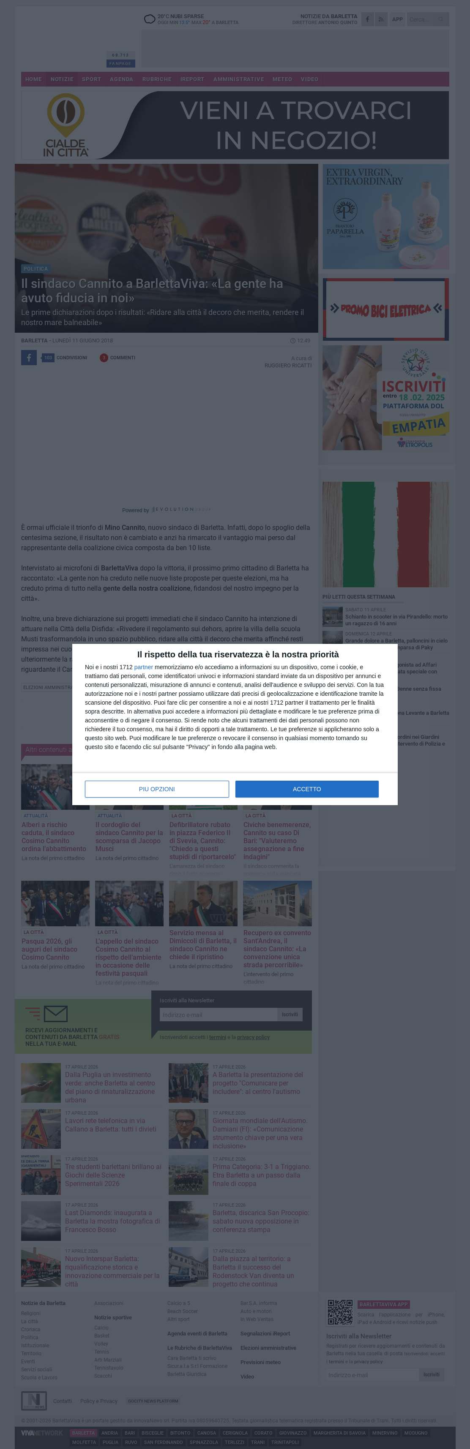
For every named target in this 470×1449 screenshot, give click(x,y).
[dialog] (235, 724)
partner (143, 667)
